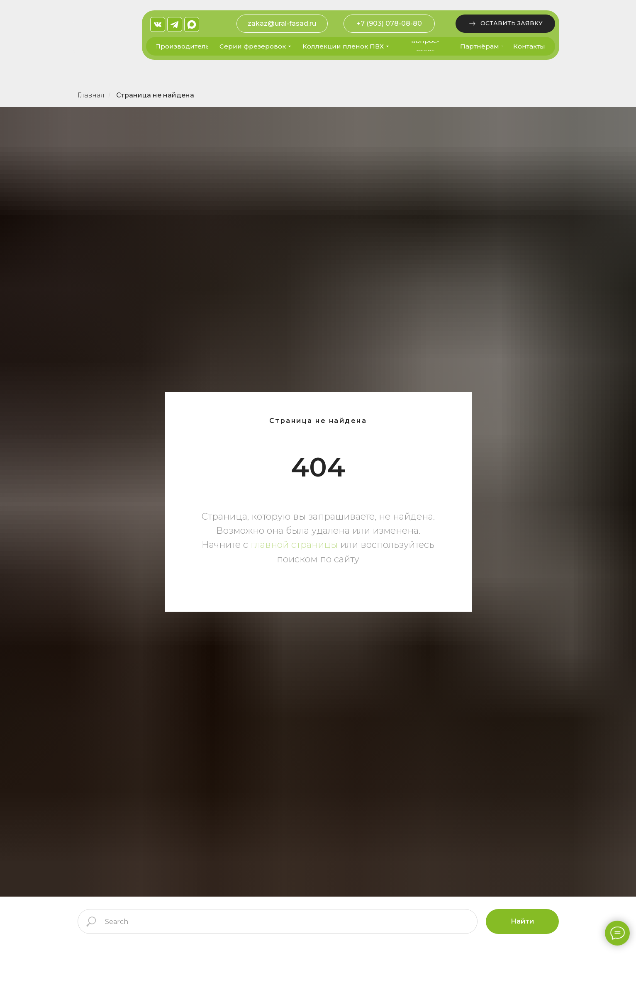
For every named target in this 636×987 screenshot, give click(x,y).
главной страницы (294, 544)
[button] (505, 24)
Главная (91, 95)
